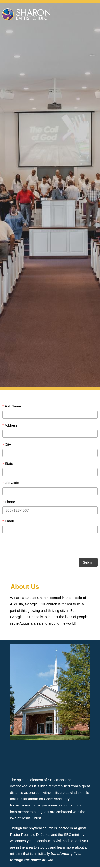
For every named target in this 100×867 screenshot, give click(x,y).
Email (8, 521)
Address (10, 425)
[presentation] (50, 546)
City (6, 444)
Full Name (11, 406)
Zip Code (10, 483)
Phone (8, 502)
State (7, 464)
